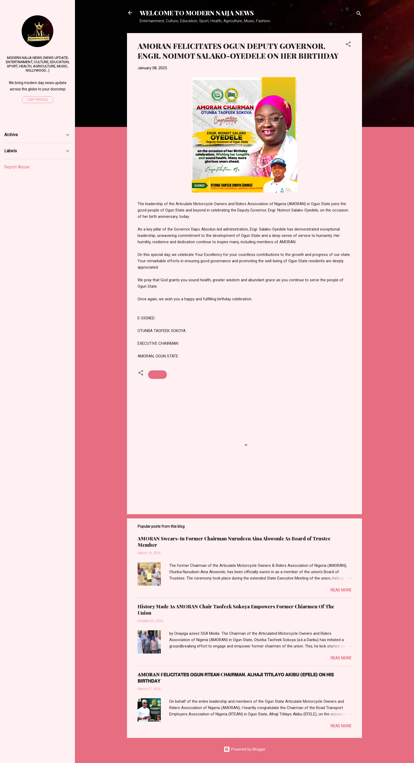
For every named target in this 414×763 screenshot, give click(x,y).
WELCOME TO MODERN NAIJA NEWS (197, 12)
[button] (348, 45)
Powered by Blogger (245, 749)
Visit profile (37, 100)
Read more (341, 590)
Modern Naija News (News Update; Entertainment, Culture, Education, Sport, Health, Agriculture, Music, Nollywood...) (37, 64)
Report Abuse (17, 166)
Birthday (157, 374)
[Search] (359, 14)
